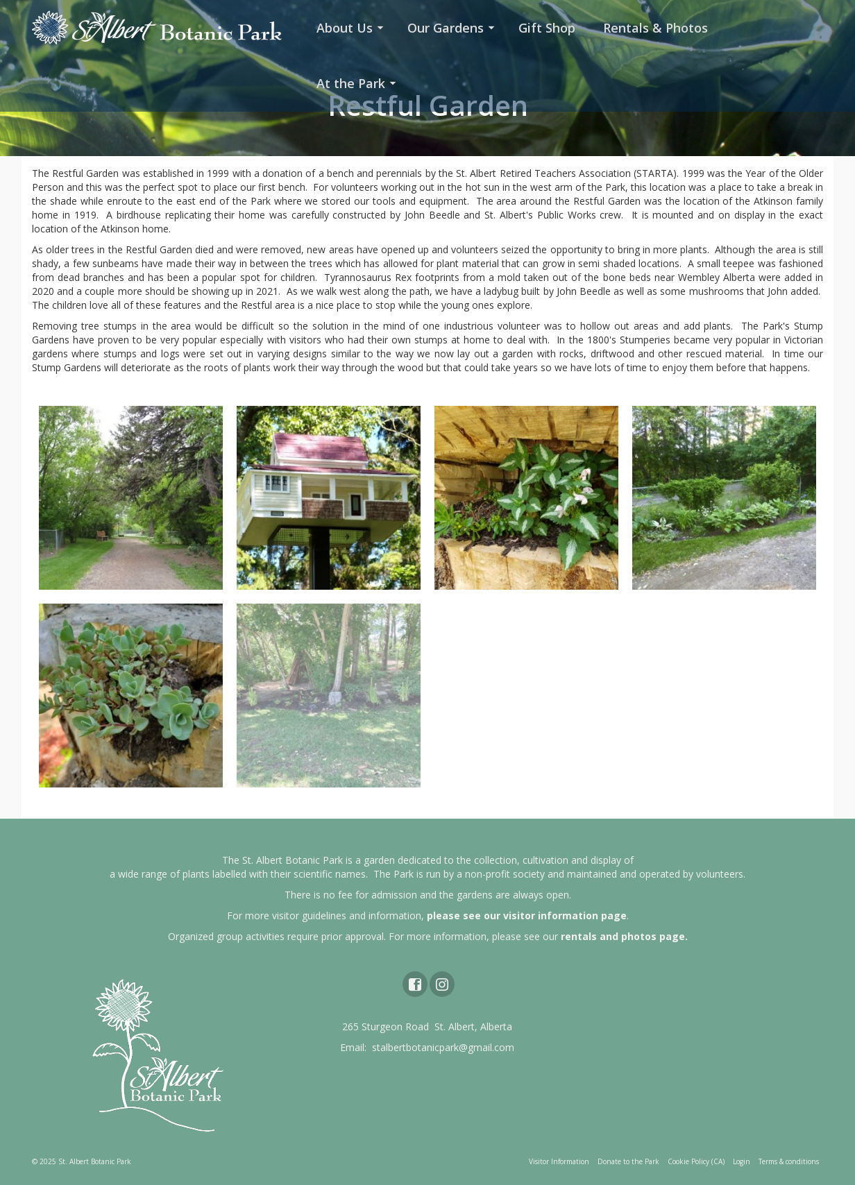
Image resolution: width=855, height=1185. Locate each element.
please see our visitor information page (527, 915)
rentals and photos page (623, 936)
